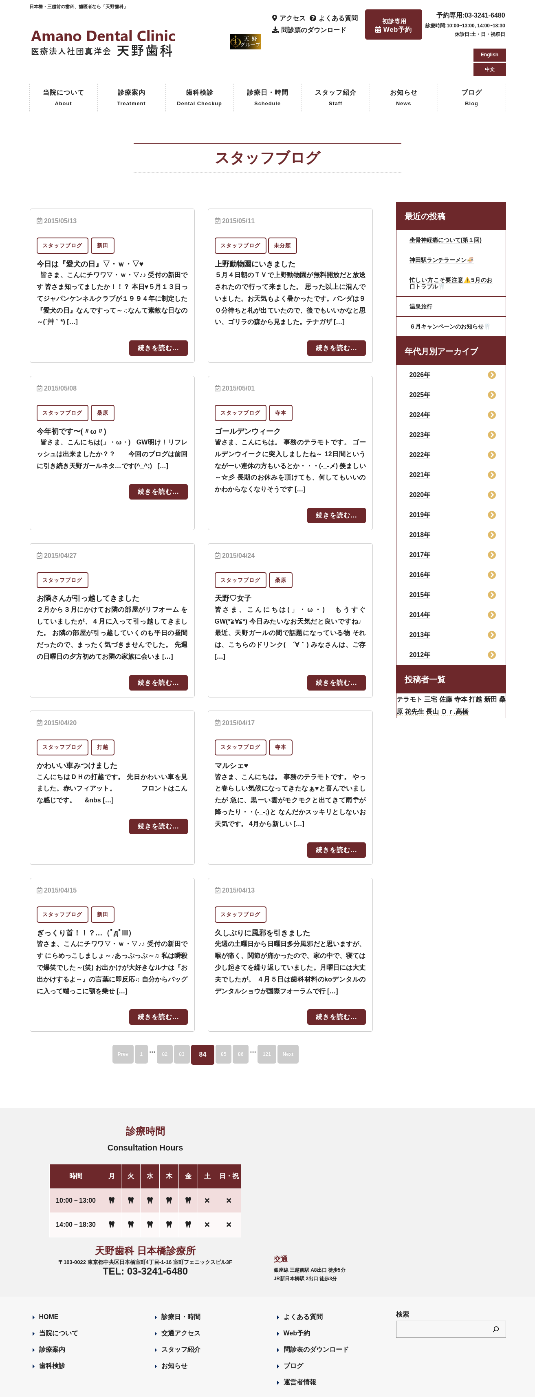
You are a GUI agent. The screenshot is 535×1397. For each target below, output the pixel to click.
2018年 (420, 506)
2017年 (420, 526)
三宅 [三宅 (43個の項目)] (440, 672)
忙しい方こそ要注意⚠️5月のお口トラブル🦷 (451, 248)
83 (177, 1018)
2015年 (420, 566)
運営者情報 (300, 1346)
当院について (63, 63)
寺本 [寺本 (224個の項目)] (478, 672)
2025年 (420, 366)
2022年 (420, 426)
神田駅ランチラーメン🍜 (446, 225)
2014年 (420, 586)
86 (251, 1018)
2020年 (420, 466)
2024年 (420, 386)
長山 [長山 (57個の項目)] (468, 687)
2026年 (420, 346)
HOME (49, 1281)
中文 (490, 33)
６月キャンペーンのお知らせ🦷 (451, 295)
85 (226, 1018)
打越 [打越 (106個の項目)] (497, 672)
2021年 (420, 446)
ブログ (471, 63)
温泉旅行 (423, 271)
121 (285, 1018)
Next (316, 1018)
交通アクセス (180, 1297)
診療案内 (131, 63)
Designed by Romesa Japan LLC (123, 1386)
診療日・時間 (267, 63)
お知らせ (404, 63)
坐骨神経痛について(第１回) (451, 205)
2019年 (420, 486)
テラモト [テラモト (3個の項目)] (413, 672)
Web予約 (297, 1297)
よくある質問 (303, 1281)
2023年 (420, 406)
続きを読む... (158, 313)
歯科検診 (199, 63)
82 (152, 1018)
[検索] (496, 1293)
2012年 (420, 626)
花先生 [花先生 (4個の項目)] (445, 687)
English (489, 18)
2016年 (420, 546)
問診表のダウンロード (316, 1313)
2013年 (420, 606)
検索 (402, 1278)
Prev (95, 1018)
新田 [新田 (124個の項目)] (404, 687)
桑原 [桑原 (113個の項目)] (423, 687)
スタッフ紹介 (336, 63)
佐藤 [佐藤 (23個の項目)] (459, 672)
